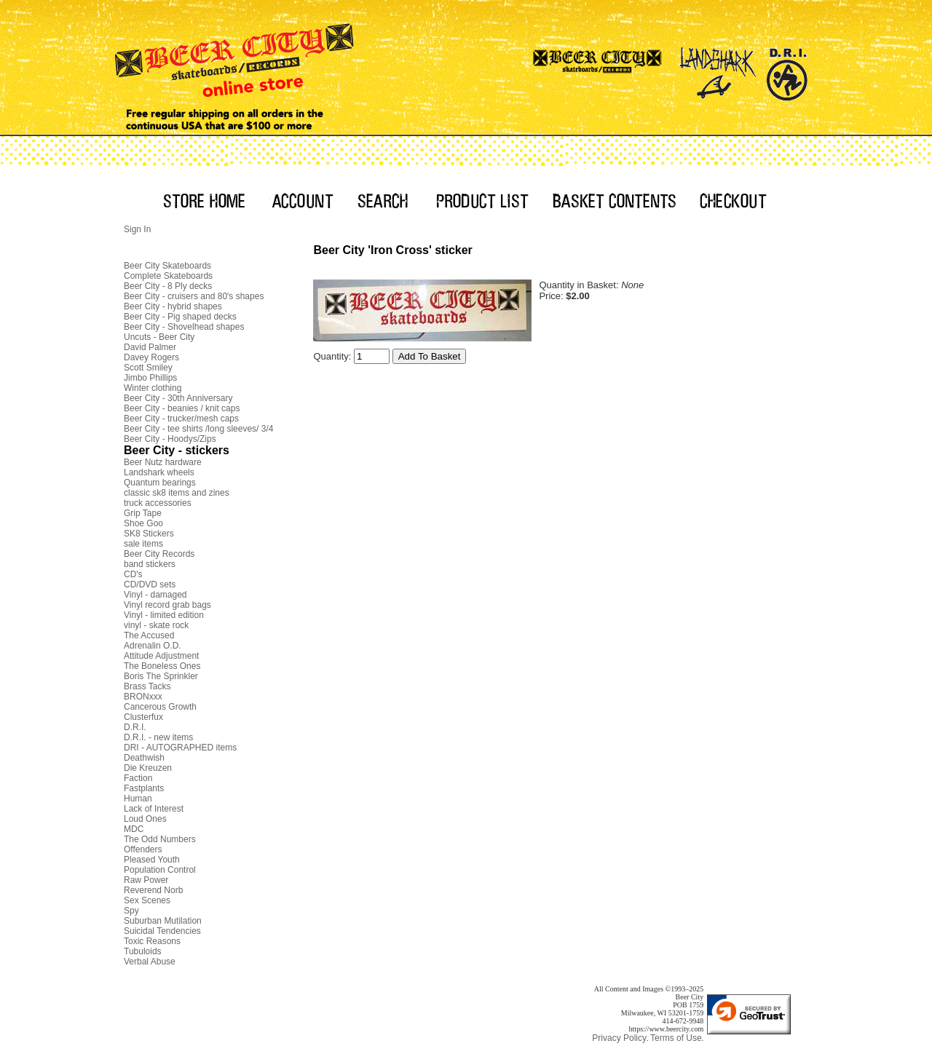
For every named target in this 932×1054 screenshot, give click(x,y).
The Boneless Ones (162, 666)
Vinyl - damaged (155, 595)
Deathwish (144, 758)
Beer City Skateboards (167, 266)
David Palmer (150, 347)
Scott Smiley (148, 367)
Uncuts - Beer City (159, 337)
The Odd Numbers (160, 839)
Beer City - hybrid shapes (173, 306)
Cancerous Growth (160, 707)
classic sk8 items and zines (176, 493)
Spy (131, 911)
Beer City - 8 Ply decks (168, 286)
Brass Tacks (147, 686)
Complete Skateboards (168, 276)
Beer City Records (159, 554)
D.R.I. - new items (158, 737)
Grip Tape (143, 513)
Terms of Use (676, 1038)
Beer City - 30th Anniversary (178, 398)
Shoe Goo (143, 523)
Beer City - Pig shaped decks (180, 317)
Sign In (137, 229)
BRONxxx (143, 697)
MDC (133, 829)
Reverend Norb (153, 890)
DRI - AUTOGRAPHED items (180, 747)
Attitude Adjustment (161, 656)
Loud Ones (145, 819)
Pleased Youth (152, 860)
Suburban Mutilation (163, 921)
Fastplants (144, 788)
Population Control (160, 870)
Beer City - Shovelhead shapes (184, 327)
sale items (143, 544)
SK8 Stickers (149, 533)
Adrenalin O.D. (152, 646)
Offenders (143, 849)
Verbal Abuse (149, 961)
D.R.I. (135, 727)
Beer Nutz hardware (163, 462)
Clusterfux (143, 717)
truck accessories (157, 503)
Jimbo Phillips (150, 378)
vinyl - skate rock (156, 625)
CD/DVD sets (149, 584)
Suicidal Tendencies (162, 931)
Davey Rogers (151, 357)
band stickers (149, 564)
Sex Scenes (147, 900)
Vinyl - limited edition (164, 615)
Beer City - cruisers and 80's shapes (194, 296)
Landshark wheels (159, 472)
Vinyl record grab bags (167, 605)
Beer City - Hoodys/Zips (170, 439)
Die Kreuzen (148, 768)
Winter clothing (152, 388)
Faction (138, 778)
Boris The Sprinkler (161, 676)
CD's (133, 574)
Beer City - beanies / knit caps (182, 408)
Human (138, 798)
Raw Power (146, 880)
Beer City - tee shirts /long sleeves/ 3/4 (198, 429)
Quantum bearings (160, 483)
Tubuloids (143, 951)
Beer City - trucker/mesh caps (181, 418)
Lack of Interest (153, 809)
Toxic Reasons (152, 941)
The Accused (149, 635)
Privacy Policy (619, 1038)
